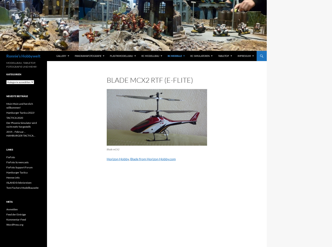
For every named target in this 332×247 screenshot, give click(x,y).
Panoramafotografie (88, 55)
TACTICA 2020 (14, 117)
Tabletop (223, 55)
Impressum (244, 55)
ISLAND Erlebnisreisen (19, 182)
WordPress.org (14, 224)
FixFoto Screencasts (17, 162)
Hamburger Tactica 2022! (20, 112)
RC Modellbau (150, 55)
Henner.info (13, 177)
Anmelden (12, 209)
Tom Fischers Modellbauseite (22, 187)
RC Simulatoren (200, 55)
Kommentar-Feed (16, 219)
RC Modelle (175, 55)
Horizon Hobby (118, 159)
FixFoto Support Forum (19, 167)
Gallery (61, 55)
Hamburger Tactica (17, 172)
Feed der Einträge (16, 214)
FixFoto (10, 157)
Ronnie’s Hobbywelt (23, 56)
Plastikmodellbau (121, 55)
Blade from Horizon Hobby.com (153, 159)
